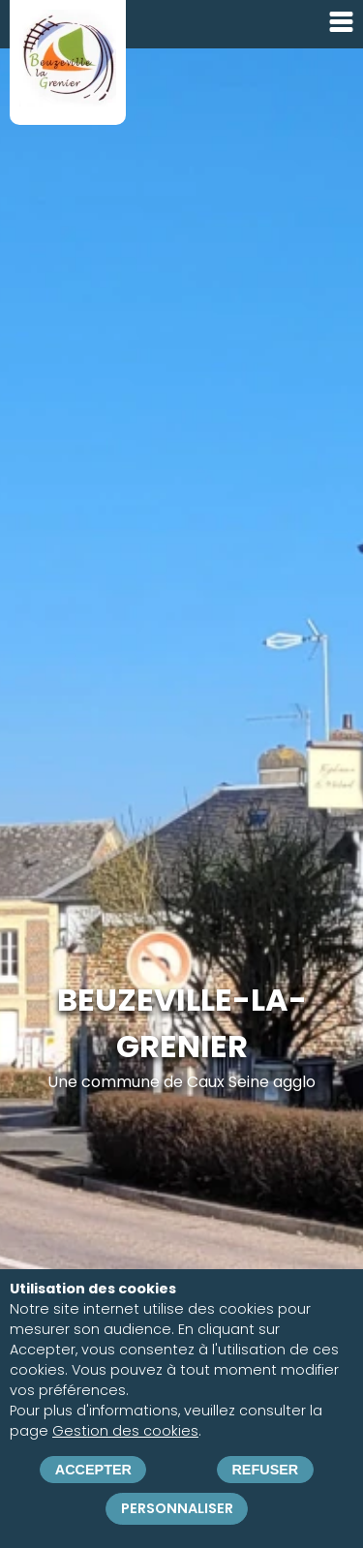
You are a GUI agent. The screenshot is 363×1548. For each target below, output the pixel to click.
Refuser (264, 1469)
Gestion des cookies (125, 1432)
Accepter (93, 1469)
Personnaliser (177, 1508)
